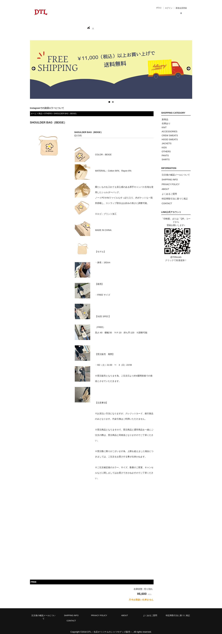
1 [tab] (109, 98)
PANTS (165, 152)
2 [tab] (113, 98)
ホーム (48, 26)
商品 (40, 110)
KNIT (164, 124)
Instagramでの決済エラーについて (47, 104)
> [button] (188, 65)
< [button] (34, 65)
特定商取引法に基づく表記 (175, 195)
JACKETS (166, 140)
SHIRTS (166, 156)
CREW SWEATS (170, 132)
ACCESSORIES (169, 128)
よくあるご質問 (169, 190)
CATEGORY (81, 26)
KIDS (164, 144)
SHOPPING (63, 26)
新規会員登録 (181, 8)
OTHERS (48, 110)
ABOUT (97, 26)
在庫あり (166, 120)
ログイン (168, 8)
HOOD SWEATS (170, 136)
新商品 (165, 116)
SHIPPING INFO (170, 176)
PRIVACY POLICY (171, 181)
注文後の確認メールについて (176, 171)
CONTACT (112, 26)
